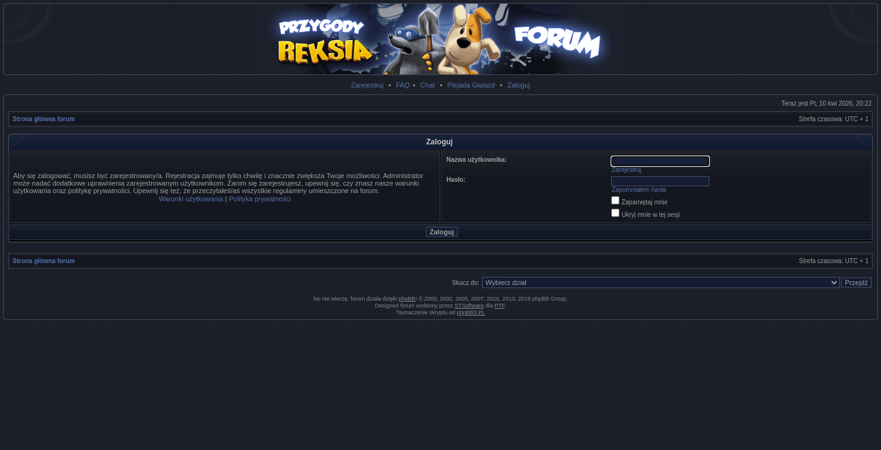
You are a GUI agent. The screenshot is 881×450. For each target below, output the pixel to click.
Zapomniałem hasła (639, 189)
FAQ (403, 85)
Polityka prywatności (260, 198)
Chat (427, 85)
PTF (499, 305)
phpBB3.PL (471, 312)
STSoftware (469, 305)
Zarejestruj (367, 85)
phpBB (406, 299)
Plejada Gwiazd (471, 85)
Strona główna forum (43, 119)
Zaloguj (519, 85)
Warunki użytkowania (191, 198)
